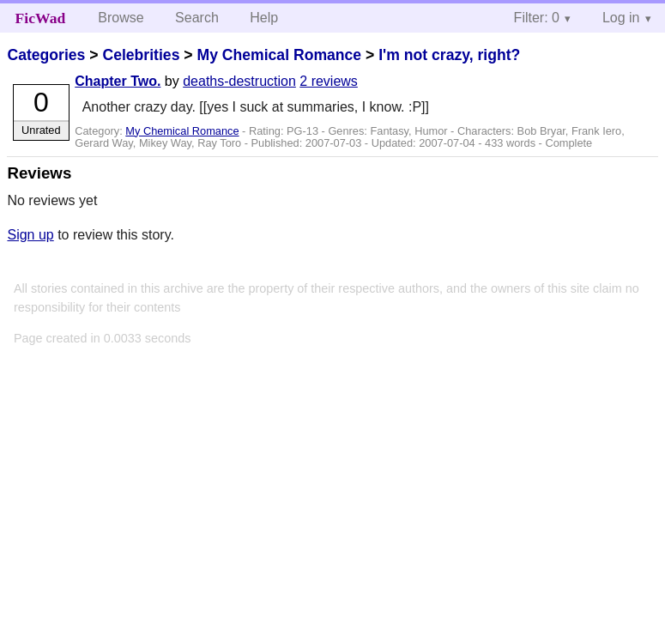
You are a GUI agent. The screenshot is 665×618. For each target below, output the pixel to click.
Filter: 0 (536, 17)
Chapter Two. (117, 81)
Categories (46, 55)
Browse (120, 17)
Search (197, 17)
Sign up (30, 234)
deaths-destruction (239, 81)
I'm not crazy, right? (449, 55)
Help (264, 17)
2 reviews (328, 81)
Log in (621, 17)
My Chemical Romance (278, 55)
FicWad (40, 18)
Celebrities (140, 55)
